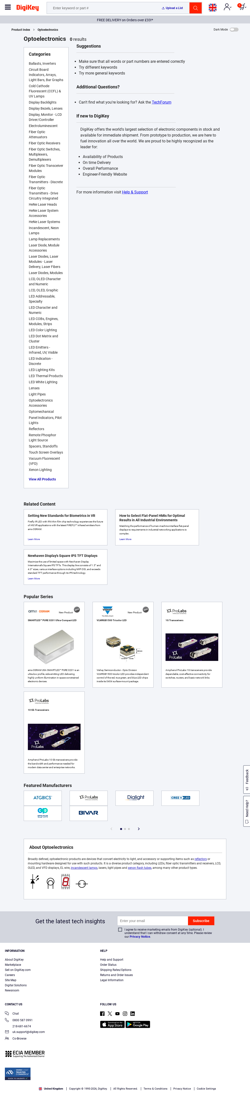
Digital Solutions (16, 985)
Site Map (10, 980)
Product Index (20, 30)
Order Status (108, 965)
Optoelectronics (48, 30)
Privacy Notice (140, 936)
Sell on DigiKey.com (18, 970)
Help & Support (135, 192)
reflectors (201, 859)
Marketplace (13, 965)
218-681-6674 (18, 1026)
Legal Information (112, 980)
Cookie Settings (206, 1088)
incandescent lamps (84, 868)
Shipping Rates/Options (115, 970)
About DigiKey (14, 959)
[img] (28, 9)
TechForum (161, 102)
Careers (10, 975)
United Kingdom (51, 1088)
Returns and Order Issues (116, 975)
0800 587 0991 (19, 1020)
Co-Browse (15, 1039)
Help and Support (111, 959)
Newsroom (12, 990)
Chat (12, 1014)
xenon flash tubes (139, 868)
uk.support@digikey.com (25, 1032)
